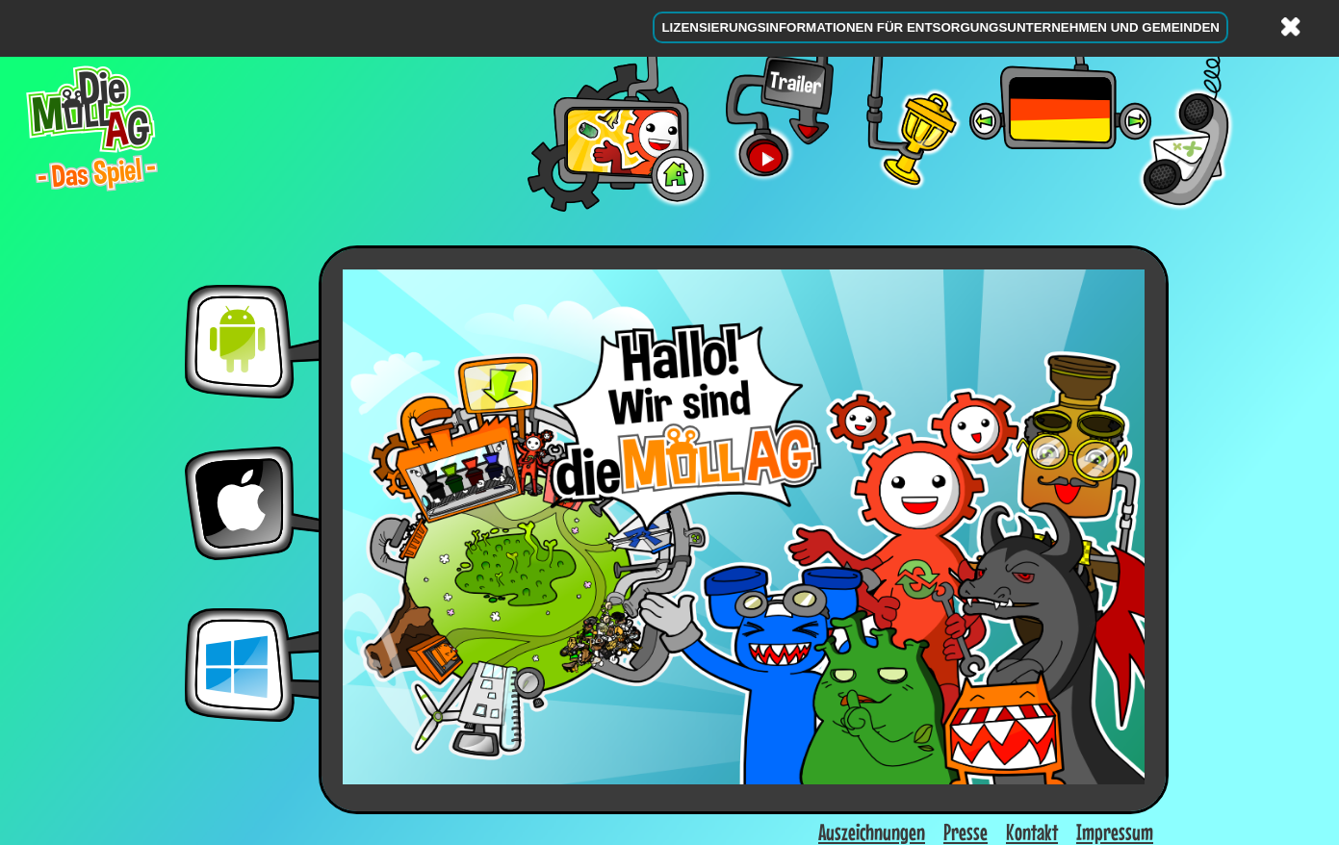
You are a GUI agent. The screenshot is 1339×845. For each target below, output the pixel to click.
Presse (965, 832)
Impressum (1114, 832)
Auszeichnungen (871, 832)
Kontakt (1032, 832)
